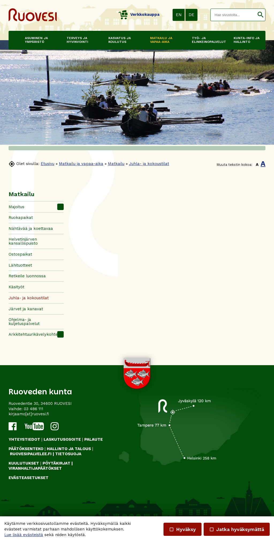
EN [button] (179, 14)
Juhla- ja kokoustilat (149, 163)
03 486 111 (33, 408)
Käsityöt (16, 287)
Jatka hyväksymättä (236, 529)
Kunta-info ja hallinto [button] (247, 40)
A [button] (257, 164)
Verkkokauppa (139, 14)
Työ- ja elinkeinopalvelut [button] (205, 40)
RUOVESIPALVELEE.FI (31, 453)
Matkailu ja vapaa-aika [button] (161, 40)
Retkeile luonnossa (27, 276)
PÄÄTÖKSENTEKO (26, 448)
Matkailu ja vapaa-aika (81, 163)
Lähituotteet (20, 265)
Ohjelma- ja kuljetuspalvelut (24, 321)
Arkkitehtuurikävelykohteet (35, 334)
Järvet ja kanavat (26, 308)
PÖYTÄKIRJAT (56, 463)
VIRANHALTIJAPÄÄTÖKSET (35, 468)
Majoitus (16, 206)
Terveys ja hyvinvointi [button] (77, 40)
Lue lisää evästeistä (23, 534)
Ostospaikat (20, 254)
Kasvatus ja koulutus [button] (119, 40)
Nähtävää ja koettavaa (31, 228)
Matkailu (116, 163)
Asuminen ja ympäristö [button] (36, 40)
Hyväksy (182, 529)
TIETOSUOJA (68, 453)
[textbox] (233, 15)
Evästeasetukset (28, 477)
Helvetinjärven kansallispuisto (23, 241)
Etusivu (47, 163)
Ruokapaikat (21, 217)
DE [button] (191, 14)
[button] (260, 15)
